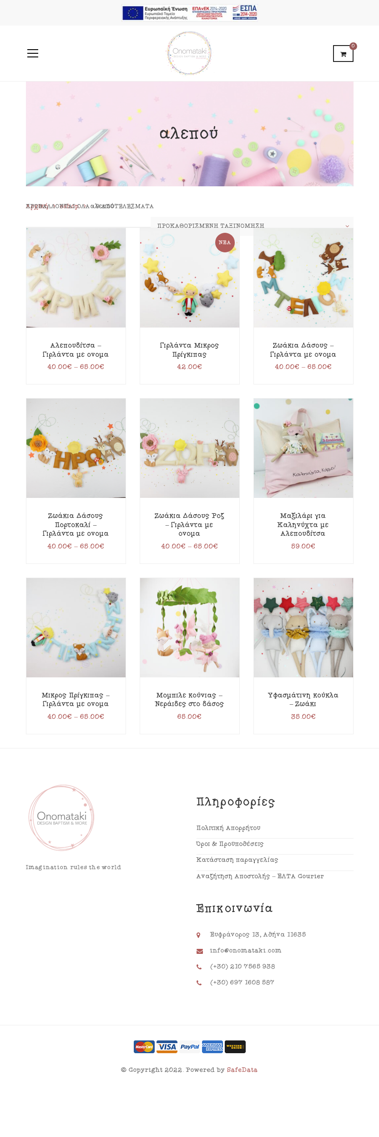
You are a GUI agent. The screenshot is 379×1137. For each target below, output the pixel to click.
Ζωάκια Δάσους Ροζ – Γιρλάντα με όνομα (190, 525)
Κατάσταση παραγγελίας (238, 860)
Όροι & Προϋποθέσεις (230, 844)
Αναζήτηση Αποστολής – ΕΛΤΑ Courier (260, 876)
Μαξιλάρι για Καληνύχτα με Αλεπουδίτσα (303, 525)
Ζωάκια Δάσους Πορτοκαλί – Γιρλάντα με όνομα (76, 525)
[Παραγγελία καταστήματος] (252, 226)
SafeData (242, 1070)
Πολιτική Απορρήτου (229, 828)
